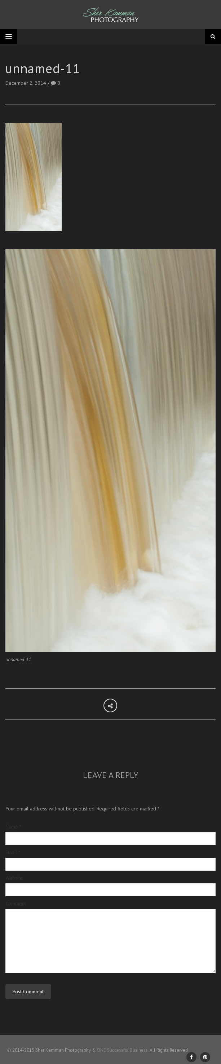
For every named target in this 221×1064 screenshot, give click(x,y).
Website (14, 878)
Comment (15, 903)
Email (12, 852)
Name (13, 826)
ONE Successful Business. (123, 1050)
